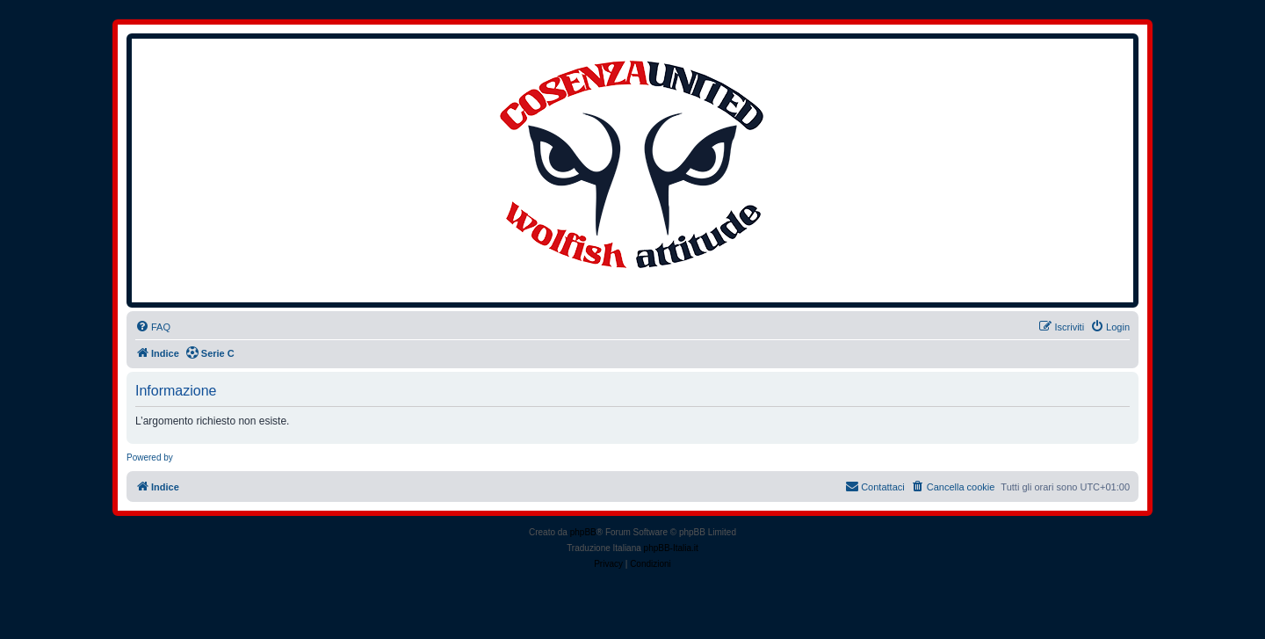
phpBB (583, 532)
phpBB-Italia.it (671, 548)
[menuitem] (152, 327)
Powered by (149, 457)
